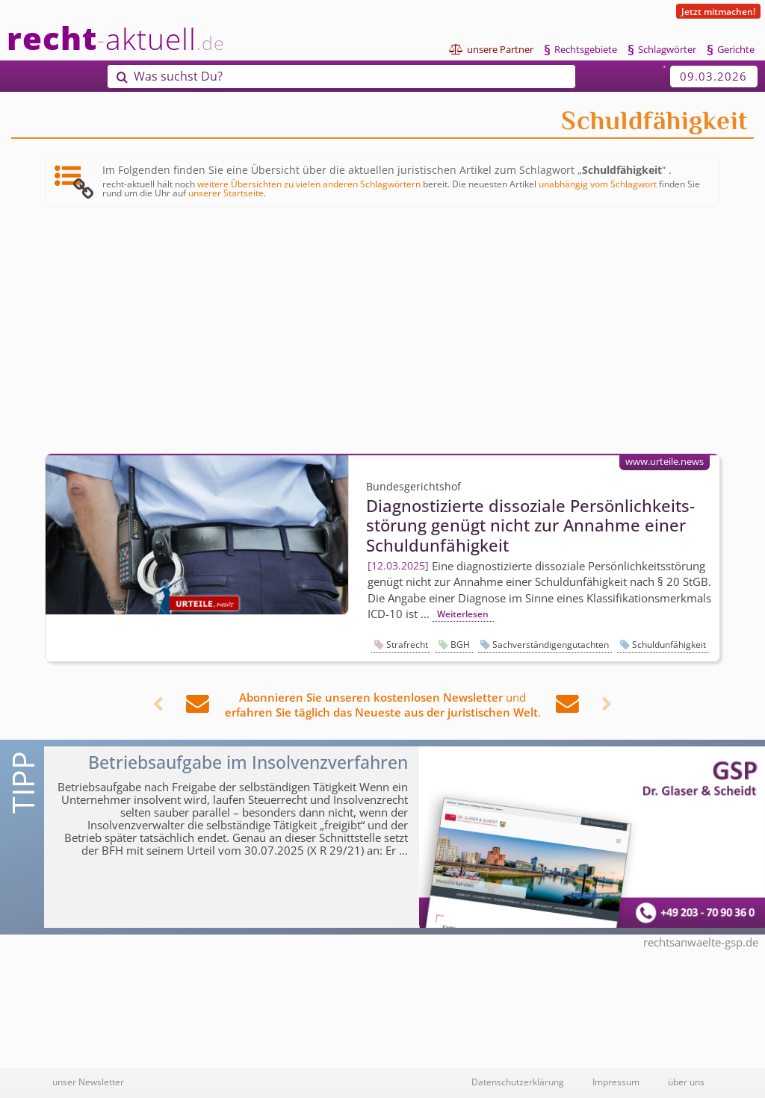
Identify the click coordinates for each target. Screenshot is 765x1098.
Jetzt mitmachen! (718, 11)
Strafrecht (407, 644)
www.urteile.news (664, 461)
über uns (686, 1082)
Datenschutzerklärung (517, 1082)
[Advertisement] (382, 331)
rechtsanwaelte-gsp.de (700, 942)
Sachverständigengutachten (550, 644)
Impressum (615, 1082)
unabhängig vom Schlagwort (598, 184)
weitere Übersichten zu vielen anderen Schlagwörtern (309, 184)
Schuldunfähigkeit (669, 644)
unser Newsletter (88, 1082)
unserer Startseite (226, 193)
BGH (460, 644)
